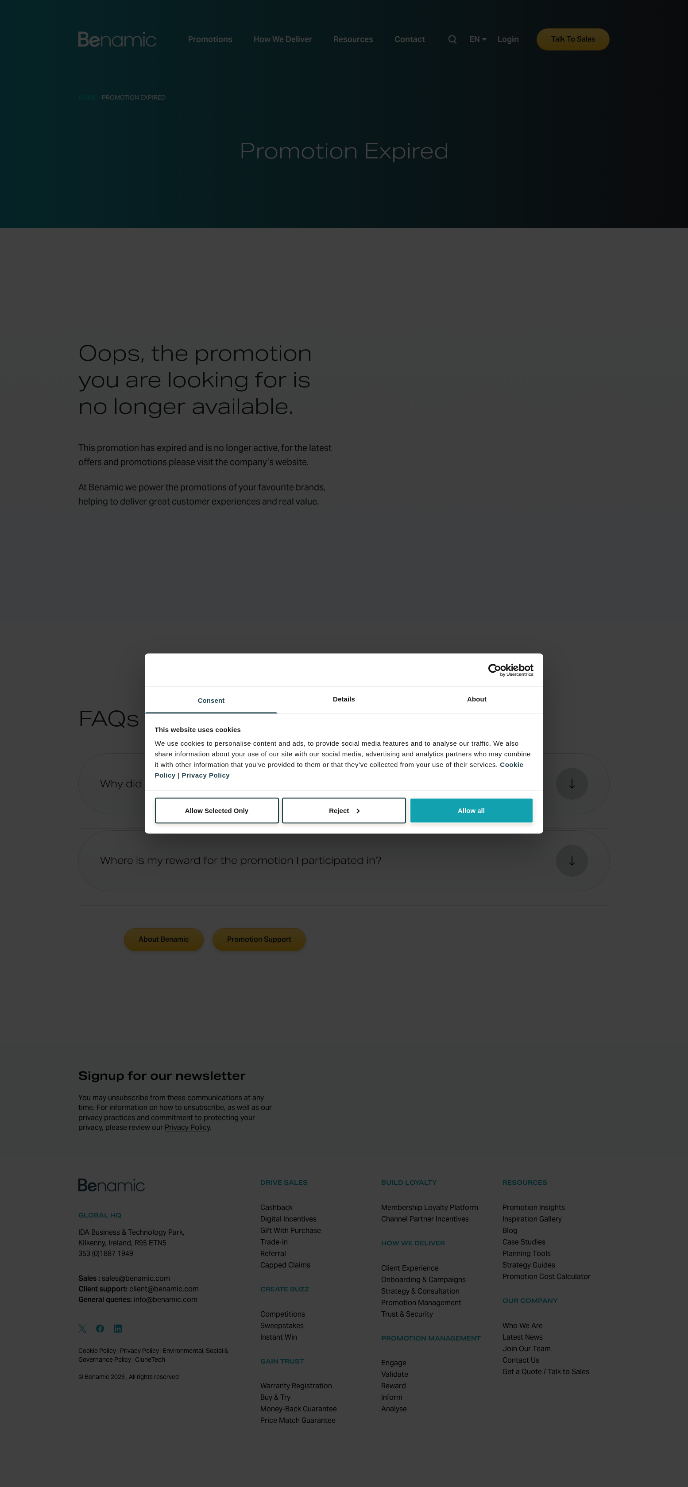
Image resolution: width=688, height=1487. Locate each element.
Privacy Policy (206, 775)
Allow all (471, 810)
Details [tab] (344, 699)
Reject (344, 810)
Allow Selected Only (216, 810)
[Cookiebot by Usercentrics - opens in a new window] (494, 670)
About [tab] (477, 699)
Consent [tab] (211, 700)
